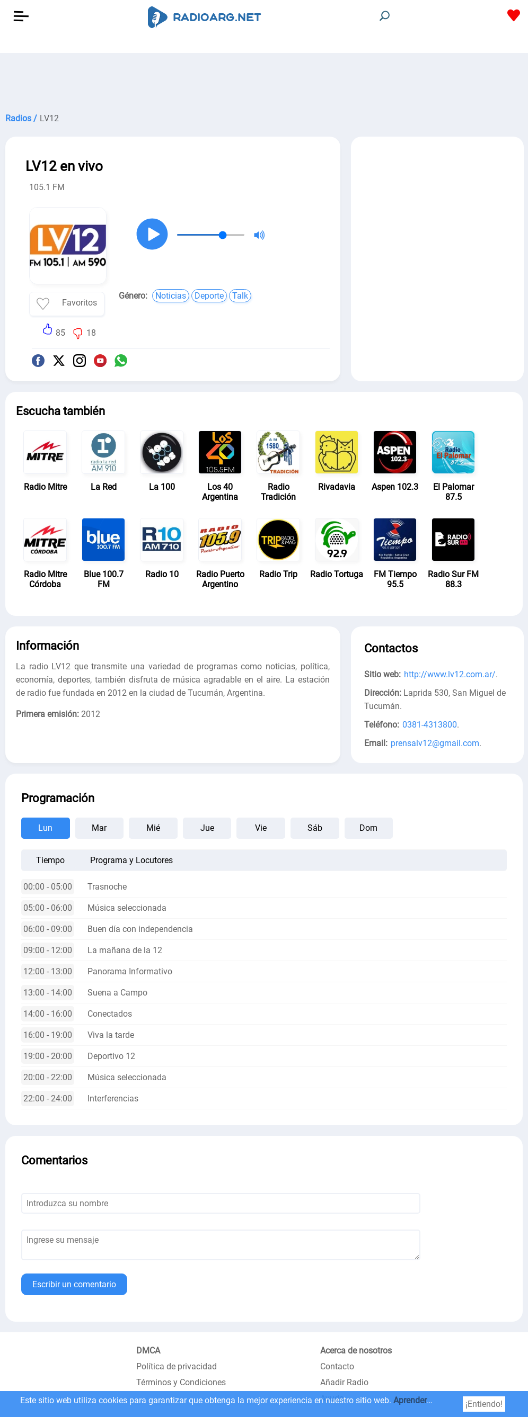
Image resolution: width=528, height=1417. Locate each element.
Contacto (337, 1366)
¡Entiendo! (484, 1404)
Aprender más (419, 1400)
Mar (99, 828)
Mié (153, 828)
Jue (207, 828)
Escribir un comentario (74, 1284)
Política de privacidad (176, 1366)
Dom (368, 828)
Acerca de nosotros (356, 1351)
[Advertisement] (264, 79)
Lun (45, 828)
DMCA (148, 1351)
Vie (261, 828)
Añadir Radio (344, 1382)
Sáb (314, 828)
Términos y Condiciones (181, 1382)
